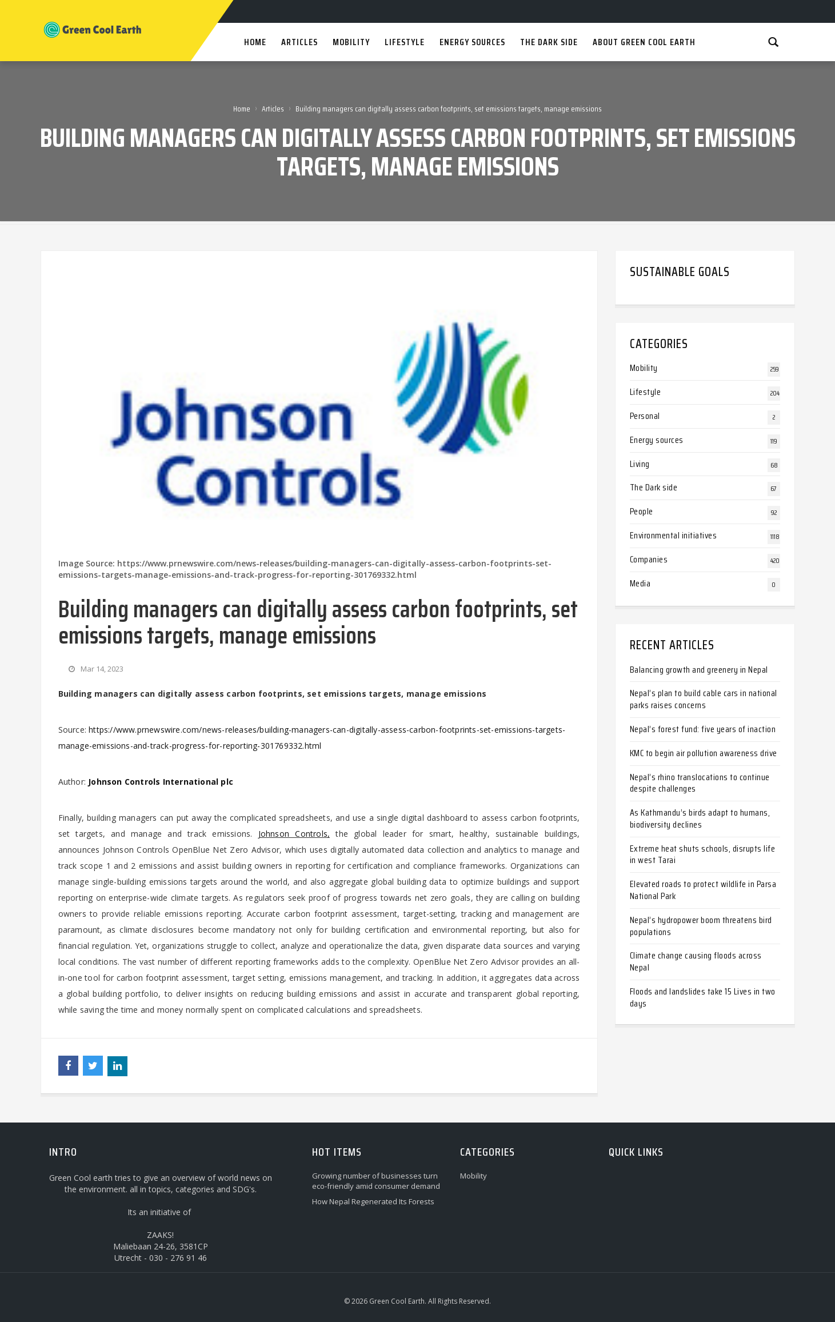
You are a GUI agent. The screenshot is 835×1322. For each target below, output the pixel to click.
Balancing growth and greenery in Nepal (699, 669)
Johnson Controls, (294, 833)
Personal (645, 416)
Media (640, 583)
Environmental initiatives (673, 535)
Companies (649, 559)
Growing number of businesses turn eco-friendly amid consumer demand (376, 1181)
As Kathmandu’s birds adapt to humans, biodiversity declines (700, 818)
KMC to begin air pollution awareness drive (703, 753)
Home (241, 108)
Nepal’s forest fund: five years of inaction (703, 729)
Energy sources (657, 440)
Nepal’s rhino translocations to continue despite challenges (700, 783)
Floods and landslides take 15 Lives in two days (703, 997)
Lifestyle (645, 392)
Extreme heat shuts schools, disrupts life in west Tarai (703, 854)
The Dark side (654, 487)
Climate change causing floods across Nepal (696, 961)
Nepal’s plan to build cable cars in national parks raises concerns (703, 699)
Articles (273, 108)
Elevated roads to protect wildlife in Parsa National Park (703, 890)
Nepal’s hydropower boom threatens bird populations (701, 926)
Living (640, 464)
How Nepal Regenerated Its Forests (373, 1201)
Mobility (644, 368)
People (641, 511)
